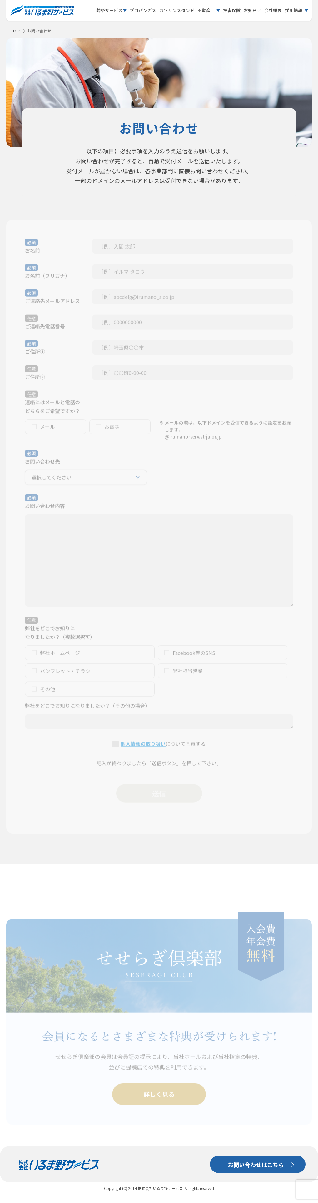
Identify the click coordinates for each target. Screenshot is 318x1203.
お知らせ (252, 10)
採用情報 (293, 10)
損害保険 (232, 10)
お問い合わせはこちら (256, 1165)
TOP (16, 31)
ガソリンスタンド (176, 10)
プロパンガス (143, 10)
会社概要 (273, 10)
